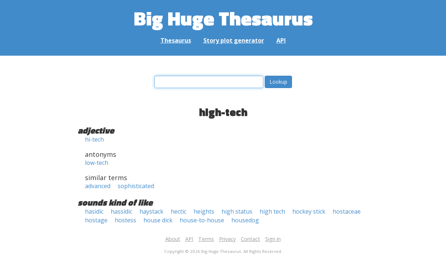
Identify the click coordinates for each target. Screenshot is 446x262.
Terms (206, 238)
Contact (250, 238)
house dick (158, 220)
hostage (96, 220)
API (281, 40)
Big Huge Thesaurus (223, 18)
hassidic (121, 211)
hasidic (94, 211)
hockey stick (308, 211)
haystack (151, 211)
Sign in (273, 238)
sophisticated (136, 186)
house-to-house (202, 220)
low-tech (96, 163)
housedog (245, 220)
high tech (272, 211)
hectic (178, 211)
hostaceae (347, 211)
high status (237, 211)
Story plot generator (233, 40)
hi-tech (94, 139)
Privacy (227, 238)
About (172, 238)
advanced (97, 186)
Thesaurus (176, 40)
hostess (125, 220)
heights (204, 211)
